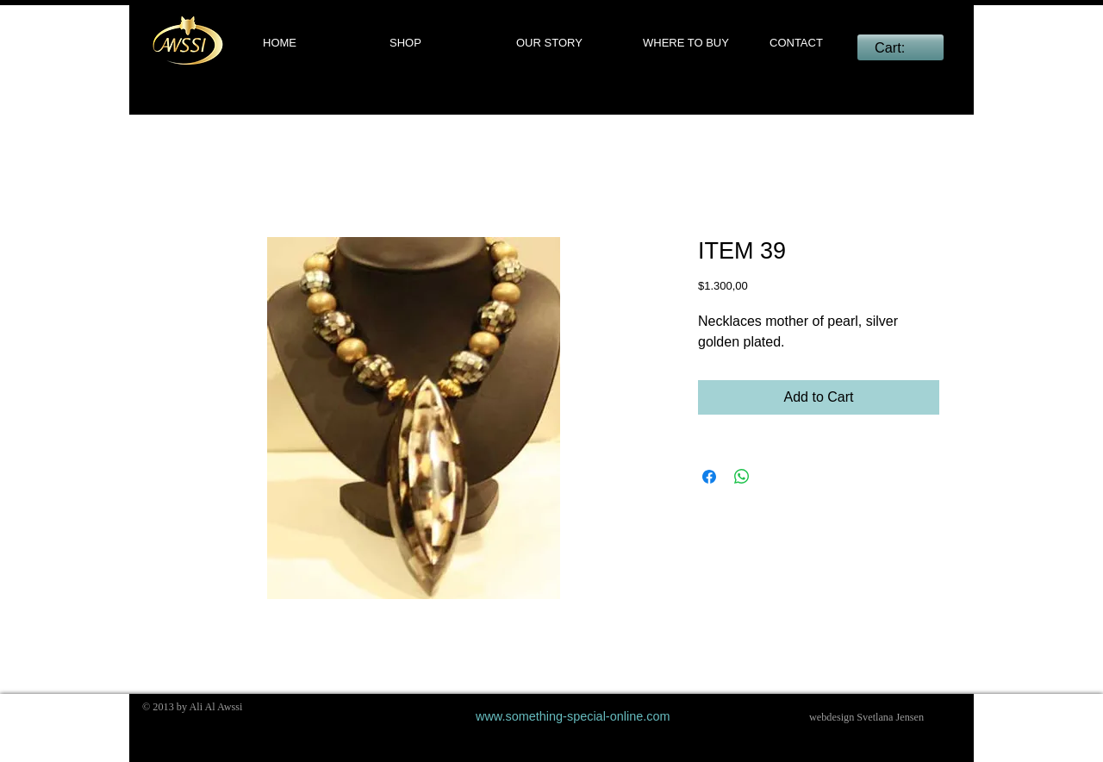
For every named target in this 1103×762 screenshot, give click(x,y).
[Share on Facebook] (709, 476)
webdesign (831, 717)
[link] (900, 48)
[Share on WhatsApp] (742, 476)
